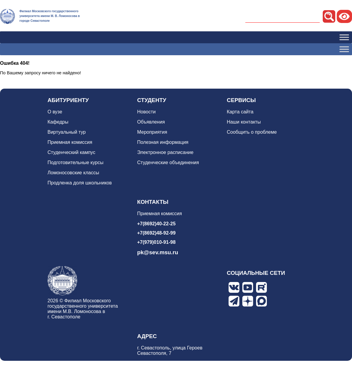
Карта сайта (240, 111)
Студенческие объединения (168, 162)
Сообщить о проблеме (252, 132)
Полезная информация (163, 142)
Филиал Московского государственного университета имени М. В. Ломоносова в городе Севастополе (49, 16)
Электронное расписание (165, 152)
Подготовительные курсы (75, 162)
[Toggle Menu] (344, 37)
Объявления (151, 121)
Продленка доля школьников (80, 182)
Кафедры (58, 121)
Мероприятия (152, 132)
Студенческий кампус (71, 152)
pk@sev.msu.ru (157, 252)
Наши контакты (244, 121)
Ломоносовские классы (73, 172)
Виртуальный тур (67, 132)
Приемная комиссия (70, 142)
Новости (146, 111)
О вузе (55, 111)
